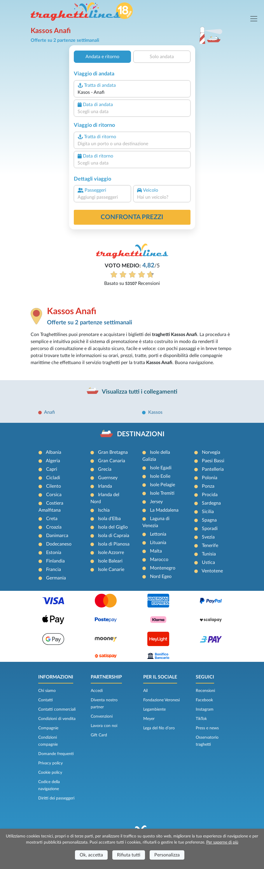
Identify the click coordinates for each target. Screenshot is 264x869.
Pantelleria (213, 469)
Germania (56, 578)
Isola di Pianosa (114, 544)
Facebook (204, 700)
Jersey (156, 501)
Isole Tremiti (162, 493)
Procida (210, 494)
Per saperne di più (222, 842)
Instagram (205, 709)
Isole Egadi (161, 467)
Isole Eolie (160, 476)
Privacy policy (50, 763)
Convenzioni (102, 716)
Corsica (54, 494)
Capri (51, 469)
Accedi (97, 691)
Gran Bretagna (113, 452)
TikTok (201, 719)
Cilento (53, 486)
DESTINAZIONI (141, 434)
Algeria (53, 460)
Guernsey (108, 477)
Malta (156, 551)
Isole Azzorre (111, 552)
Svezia (208, 537)
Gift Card (99, 735)
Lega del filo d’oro (159, 728)
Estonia (53, 552)
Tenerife (210, 545)
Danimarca (57, 535)
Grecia (104, 469)
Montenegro (162, 568)
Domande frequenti (56, 754)
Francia (53, 569)
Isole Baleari (110, 561)
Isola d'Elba (109, 518)
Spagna (209, 520)
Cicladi (53, 477)
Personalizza (167, 855)
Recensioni (205, 691)
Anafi (49, 412)
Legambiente (154, 709)
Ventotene (212, 571)
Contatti (45, 700)
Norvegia (211, 452)
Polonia (209, 477)
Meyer (149, 719)
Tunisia (209, 554)
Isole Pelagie (162, 484)
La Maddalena (164, 510)
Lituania (158, 542)
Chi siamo (47, 691)
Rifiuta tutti (128, 855)
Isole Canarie (111, 569)
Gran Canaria (111, 460)
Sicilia (208, 511)
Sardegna (211, 503)
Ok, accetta (91, 855)
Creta (51, 518)
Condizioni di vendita (57, 719)
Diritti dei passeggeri (56, 798)
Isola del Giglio (113, 527)
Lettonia (158, 534)
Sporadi (210, 528)
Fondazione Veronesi (161, 700)
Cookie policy (50, 773)
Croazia (54, 527)
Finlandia (55, 561)
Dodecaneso (58, 544)
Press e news (207, 728)
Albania (53, 452)
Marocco (159, 559)
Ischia (104, 510)
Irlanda (105, 486)
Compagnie (48, 728)
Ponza (208, 486)
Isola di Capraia (113, 535)
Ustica (208, 562)
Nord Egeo (161, 576)
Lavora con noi (104, 726)
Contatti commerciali (57, 709)
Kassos (155, 412)
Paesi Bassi (213, 460)
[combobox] (132, 92)
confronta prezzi (132, 217)
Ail (145, 691)
